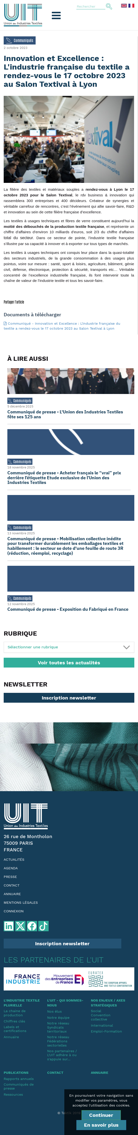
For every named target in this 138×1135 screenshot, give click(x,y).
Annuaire (12, 894)
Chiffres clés (14, 1021)
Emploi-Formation (106, 1031)
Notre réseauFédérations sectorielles (58, 1041)
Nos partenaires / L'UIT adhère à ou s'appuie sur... (62, 1055)
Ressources (13, 1094)
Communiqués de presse (19, 1086)
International (102, 1025)
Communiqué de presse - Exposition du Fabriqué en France (67, 609)
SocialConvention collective (100, 1015)
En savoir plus (101, 1125)
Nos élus (54, 1011)
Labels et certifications (15, 1029)
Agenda (11, 868)
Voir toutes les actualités (69, 663)
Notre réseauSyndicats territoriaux (58, 1027)
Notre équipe (58, 1017)
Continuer (101, 1115)
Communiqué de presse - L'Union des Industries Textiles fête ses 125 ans (65, 414)
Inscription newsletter (69, 698)
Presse (10, 877)
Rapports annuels (19, 1079)
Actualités (14, 859)
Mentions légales (21, 902)
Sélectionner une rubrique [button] (33, 647)
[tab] (69, 647)
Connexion (14, 911)
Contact (11, 885)
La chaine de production (15, 1013)
